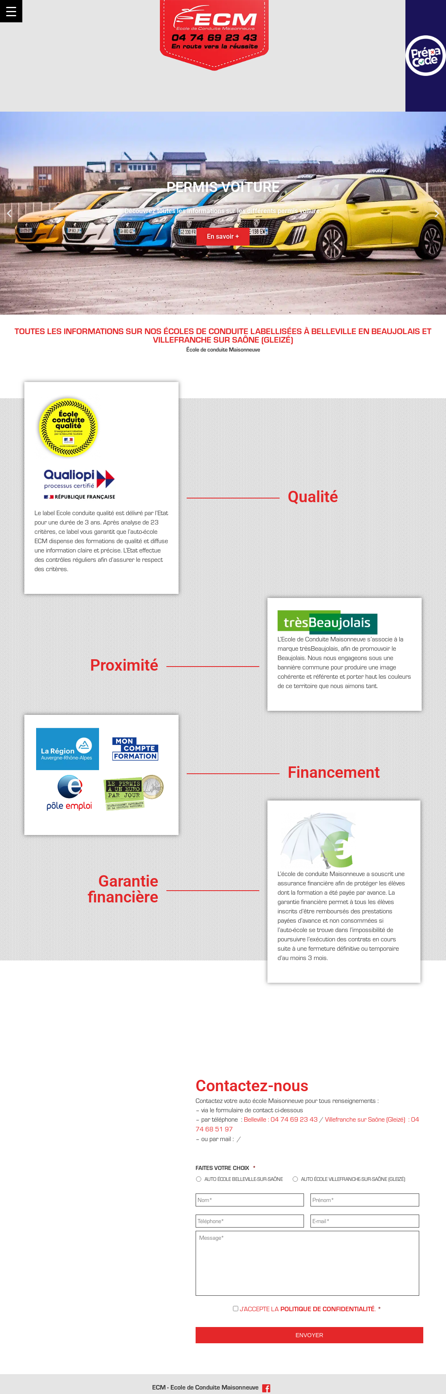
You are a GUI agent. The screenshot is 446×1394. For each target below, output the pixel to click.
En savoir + (223, 236)
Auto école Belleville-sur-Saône (244, 1179)
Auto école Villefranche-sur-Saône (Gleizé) (353, 1179)
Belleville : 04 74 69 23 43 (281, 1119)
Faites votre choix (226, 1168)
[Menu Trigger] (11, 11)
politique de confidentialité (327, 1309)
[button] (9, 213)
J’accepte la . (310, 1309)
